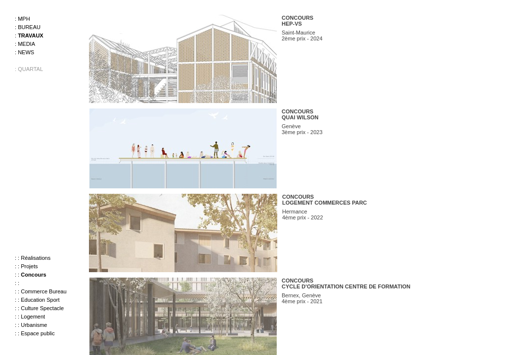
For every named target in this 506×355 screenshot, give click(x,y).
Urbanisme (34, 325)
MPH (24, 19)
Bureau (29, 27)
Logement (33, 317)
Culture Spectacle (42, 308)
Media (26, 44)
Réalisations (35, 258)
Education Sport (40, 300)
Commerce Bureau (43, 291)
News (26, 52)
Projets (29, 266)
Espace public (38, 333)
